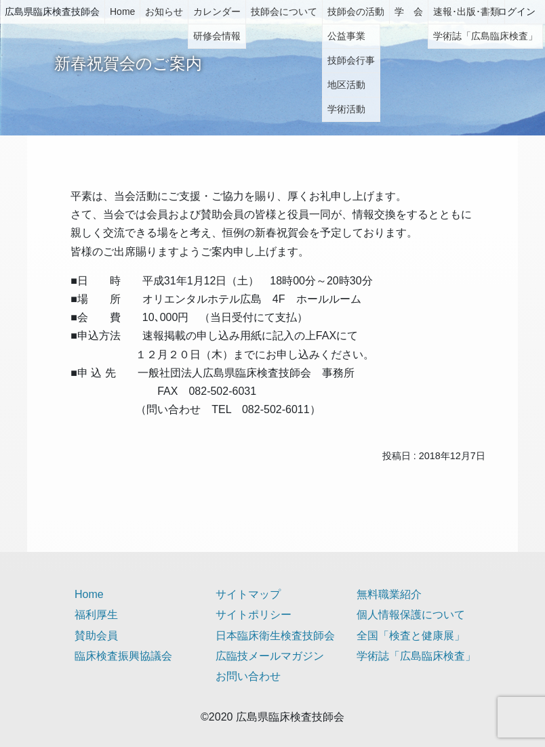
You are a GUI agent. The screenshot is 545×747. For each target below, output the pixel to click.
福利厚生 (96, 614)
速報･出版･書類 (466, 11)
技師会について (284, 11)
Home (122, 11)
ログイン (517, 11)
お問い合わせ (248, 676)
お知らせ (164, 11)
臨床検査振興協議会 (123, 656)
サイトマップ (248, 594)
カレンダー (217, 11)
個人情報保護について (411, 614)
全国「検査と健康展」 (411, 635)
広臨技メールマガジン (270, 656)
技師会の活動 (355, 11)
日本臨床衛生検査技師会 (275, 635)
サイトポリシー (253, 614)
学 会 (409, 11)
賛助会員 (96, 635)
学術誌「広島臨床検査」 (416, 656)
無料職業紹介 (389, 594)
